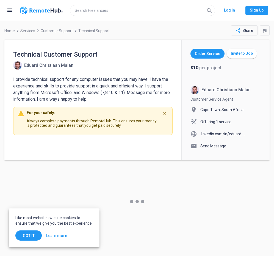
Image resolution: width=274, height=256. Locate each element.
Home (9, 31)
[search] (142, 10)
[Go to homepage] (41, 10)
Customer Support (57, 31)
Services (27, 31)
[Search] (209, 10)
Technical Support (94, 31)
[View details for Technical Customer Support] (43, 65)
